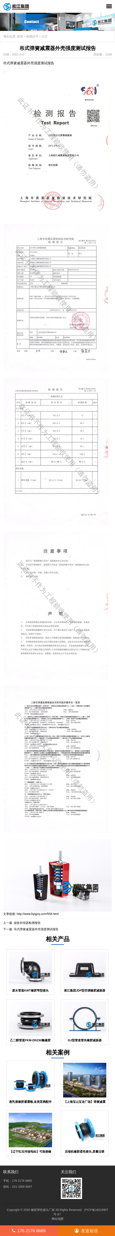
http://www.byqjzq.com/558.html (38, 914)
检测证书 (32, 36)
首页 (20, 36)
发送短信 (86, 1230)
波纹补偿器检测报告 (27, 922)
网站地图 (58, 1218)
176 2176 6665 (29, 1230)
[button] (109, 6)
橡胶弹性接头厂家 (43, 1210)
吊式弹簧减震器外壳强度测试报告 (36, 929)
